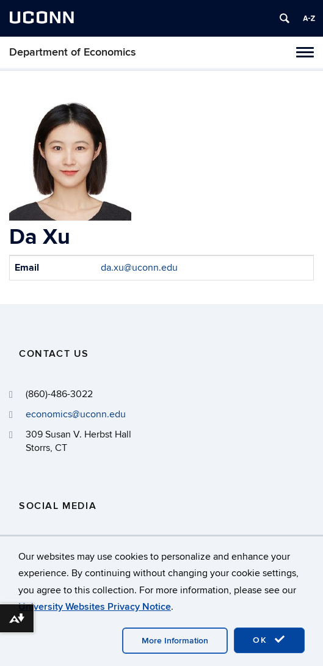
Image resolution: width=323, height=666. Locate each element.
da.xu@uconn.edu (139, 268)
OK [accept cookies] (269, 639)
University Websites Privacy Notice (94, 607)
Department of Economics (72, 52)
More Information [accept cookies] (175, 640)
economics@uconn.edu (76, 414)
